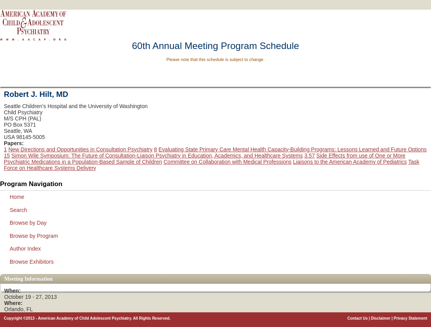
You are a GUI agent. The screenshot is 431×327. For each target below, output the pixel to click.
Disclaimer (380, 318)
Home (17, 197)
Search (18, 210)
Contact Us (357, 318)
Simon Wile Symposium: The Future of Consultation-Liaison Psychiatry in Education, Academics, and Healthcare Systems (157, 155)
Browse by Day (28, 223)
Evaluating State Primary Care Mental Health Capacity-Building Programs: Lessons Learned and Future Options (293, 149)
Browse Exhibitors (32, 262)
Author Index (25, 249)
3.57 (309, 155)
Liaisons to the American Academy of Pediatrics (350, 162)
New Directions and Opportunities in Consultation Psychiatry (80, 149)
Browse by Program (34, 236)
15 (7, 155)
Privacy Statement (410, 318)
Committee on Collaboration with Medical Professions (227, 162)
